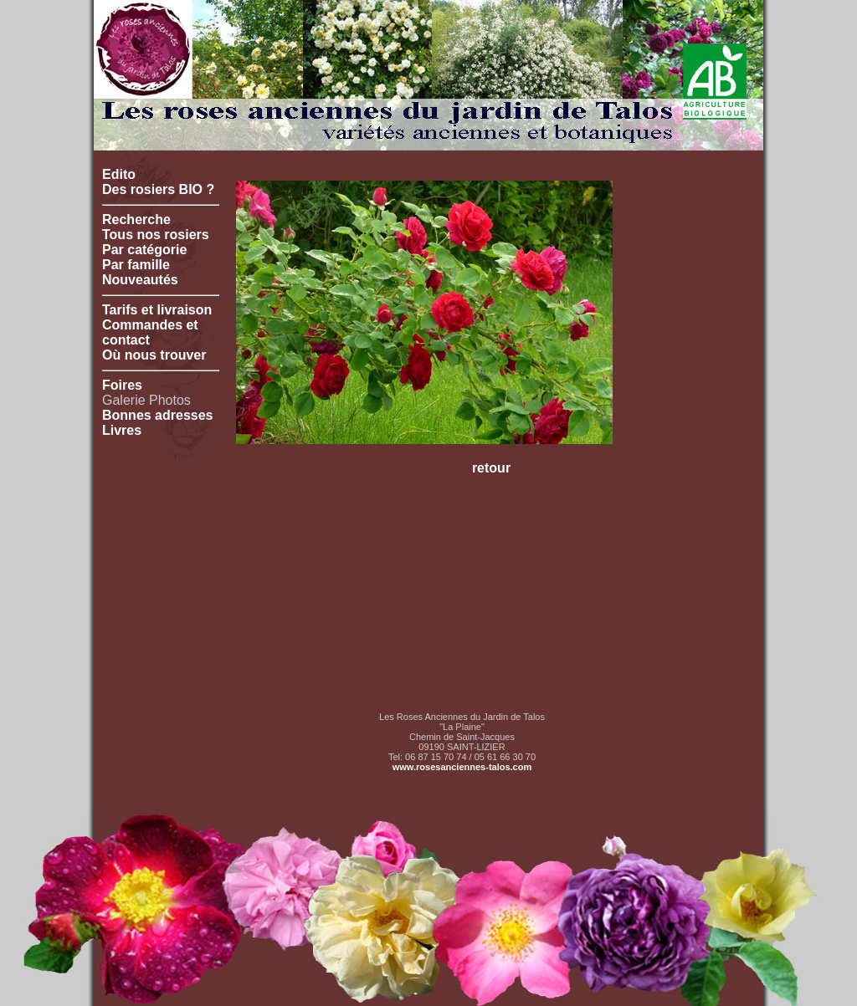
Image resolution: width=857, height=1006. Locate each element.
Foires (122, 385)
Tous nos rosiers (155, 234)
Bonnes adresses (157, 415)
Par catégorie (144, 250)
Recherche (136, 219)
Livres (121, 430)
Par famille (136, 265)
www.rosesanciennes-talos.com (462, 767)
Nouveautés (140, 280)
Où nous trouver (154, 355)
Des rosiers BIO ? (158, 189)
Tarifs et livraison (157, 310)
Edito (119, 174)
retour (491, 468)
